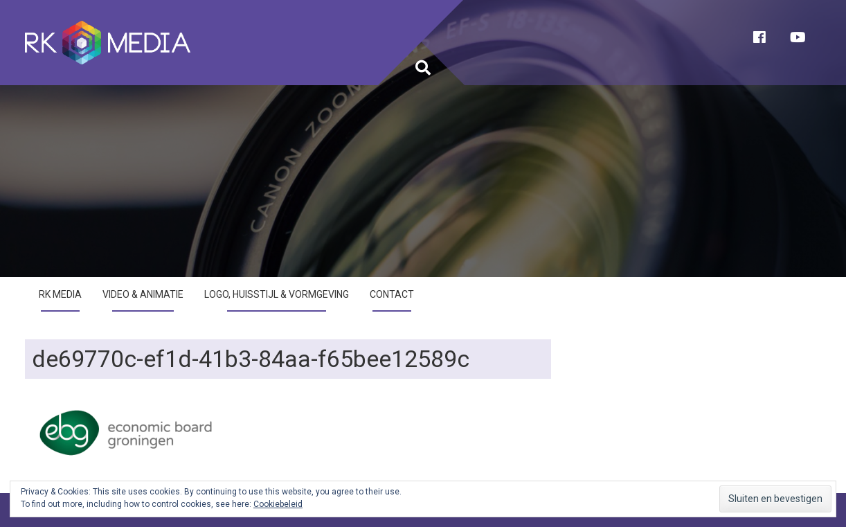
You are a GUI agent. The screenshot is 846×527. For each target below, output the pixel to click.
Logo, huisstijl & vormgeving (276, 294)
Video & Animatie (142, 294)
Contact (392, 294)
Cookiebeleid (278, 504)
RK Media (60, 294)
